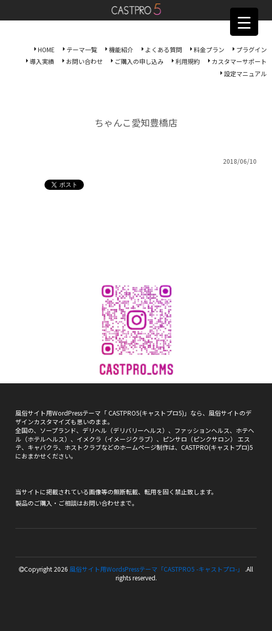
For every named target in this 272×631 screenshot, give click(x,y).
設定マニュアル (245, 73)
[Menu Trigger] (244, 22)
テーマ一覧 (81, 49)
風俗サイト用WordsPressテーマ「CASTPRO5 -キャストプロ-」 (156, 568)
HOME (46, 49)
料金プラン (209, 49)
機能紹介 (121, 49)
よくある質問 (163, 49)
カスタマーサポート (239, 61)
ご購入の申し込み (139, 61)
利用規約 (187, 61)
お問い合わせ (84, 61)
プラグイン (251, 49)
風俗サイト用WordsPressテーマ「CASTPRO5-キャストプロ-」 (136, 9)
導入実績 (42, 61)
